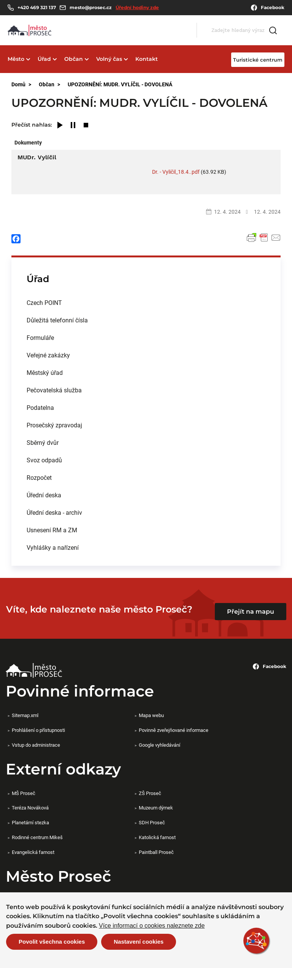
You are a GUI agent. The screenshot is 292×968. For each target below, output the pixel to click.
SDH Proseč (152, 822)
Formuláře (40, 337)
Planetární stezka (30, 822)
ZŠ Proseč (150, 793)
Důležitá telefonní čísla (57, 320)
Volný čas (109, 59)
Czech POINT (44, 302)
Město (16, 59)
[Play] (60, 126)
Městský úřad (45, 372)
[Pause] (73, 126)
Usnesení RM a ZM (52, 530)
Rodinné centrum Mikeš (37, 837)
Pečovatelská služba (54, 390)
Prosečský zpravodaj (54, 425)
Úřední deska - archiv (54, 512)
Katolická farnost (157, 837)
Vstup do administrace (36, 744)
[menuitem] (146, 302)
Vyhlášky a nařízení (53, 547)
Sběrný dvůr (43, 442)
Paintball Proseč (156, 852)
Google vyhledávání (159, 744)
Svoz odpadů (44, 460)
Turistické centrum (257, 60)
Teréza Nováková (30, 807)
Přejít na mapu (250, 611)
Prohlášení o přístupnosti (38, 730)
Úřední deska (44, 495)
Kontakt (146, 59)
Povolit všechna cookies (52, 941)
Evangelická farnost (33, 852)
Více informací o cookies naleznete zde (152, 926)
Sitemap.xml (25, 715)
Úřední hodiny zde (137, 7)
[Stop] (85, 126)
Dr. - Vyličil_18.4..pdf (176, 171)
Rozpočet (39, 477)
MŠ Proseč (23, 793)
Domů (18, 84)
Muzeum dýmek (156, 807)
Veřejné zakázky (48, 355)
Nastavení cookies (138, 941)
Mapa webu (151, 715)
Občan (73, 59)
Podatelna (40, 407)
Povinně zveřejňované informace (173, 730)
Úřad (44, 59)
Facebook (267, 8)
